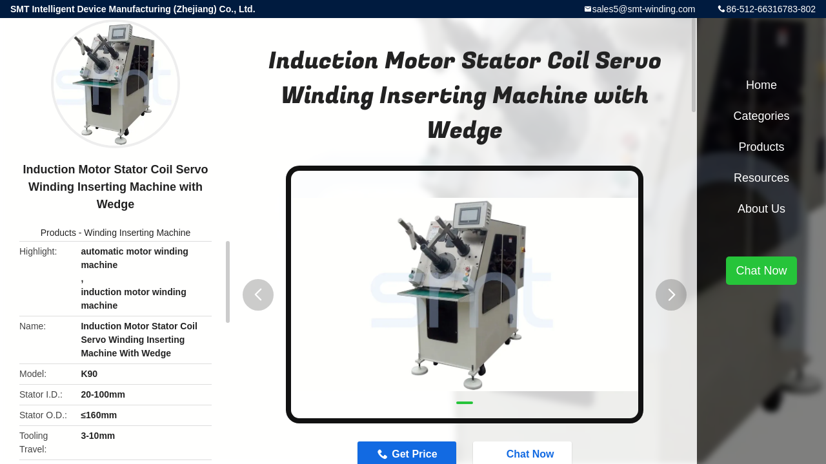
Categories (761, 116)
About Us (761, 208)
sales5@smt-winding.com (644, 9)
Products (58, 232)
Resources (761, 177)
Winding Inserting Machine (137, 232)
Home (761, 85)
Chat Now (761, 270)
